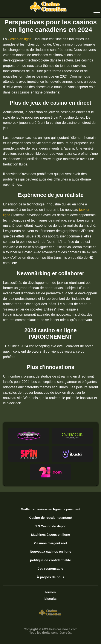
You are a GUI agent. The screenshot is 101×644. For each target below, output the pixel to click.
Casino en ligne (19, 39)
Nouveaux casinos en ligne (50, 551)
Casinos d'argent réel (50, 543)
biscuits (50, 598)
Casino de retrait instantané (50, 517)
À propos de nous (50, 577)
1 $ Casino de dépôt (50, 526)
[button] (28, 436)
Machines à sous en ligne (50, 534)
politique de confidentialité (50, 560)
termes (50, 592)
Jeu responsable (50, 568)
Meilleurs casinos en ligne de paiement (50, 509)
